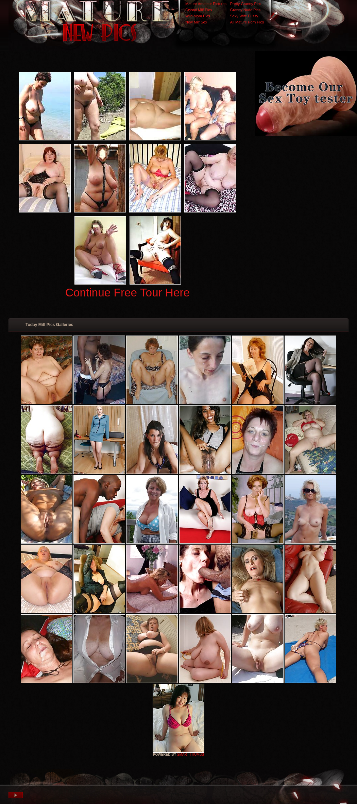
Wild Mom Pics (197, 16)
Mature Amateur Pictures (205, 4)
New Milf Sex (196, 22)
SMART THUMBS (190, 754)
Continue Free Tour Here (127, 292)
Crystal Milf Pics (198, 10)
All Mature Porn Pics (247, 22)
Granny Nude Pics (245, 10)
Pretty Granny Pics (245, 4)
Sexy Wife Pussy (244, 16)
